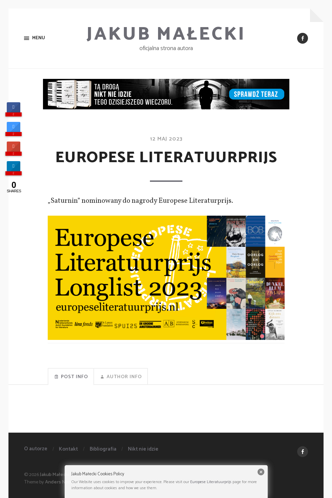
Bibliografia (103, 449)
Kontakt (68, 449)
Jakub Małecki (166, 34)
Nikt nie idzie (143, 449)
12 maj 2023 (166, 139)
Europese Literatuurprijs (210, 482)
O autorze (35, 449)
